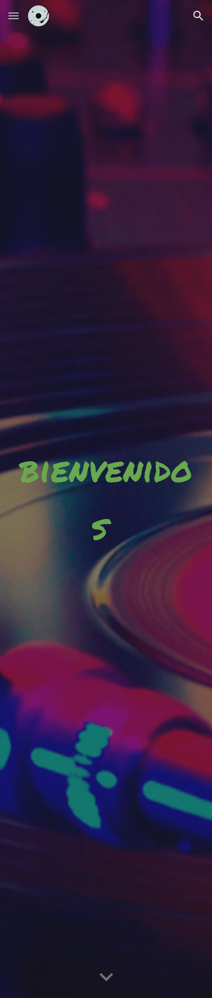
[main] (106, 499)
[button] (13, 15)
